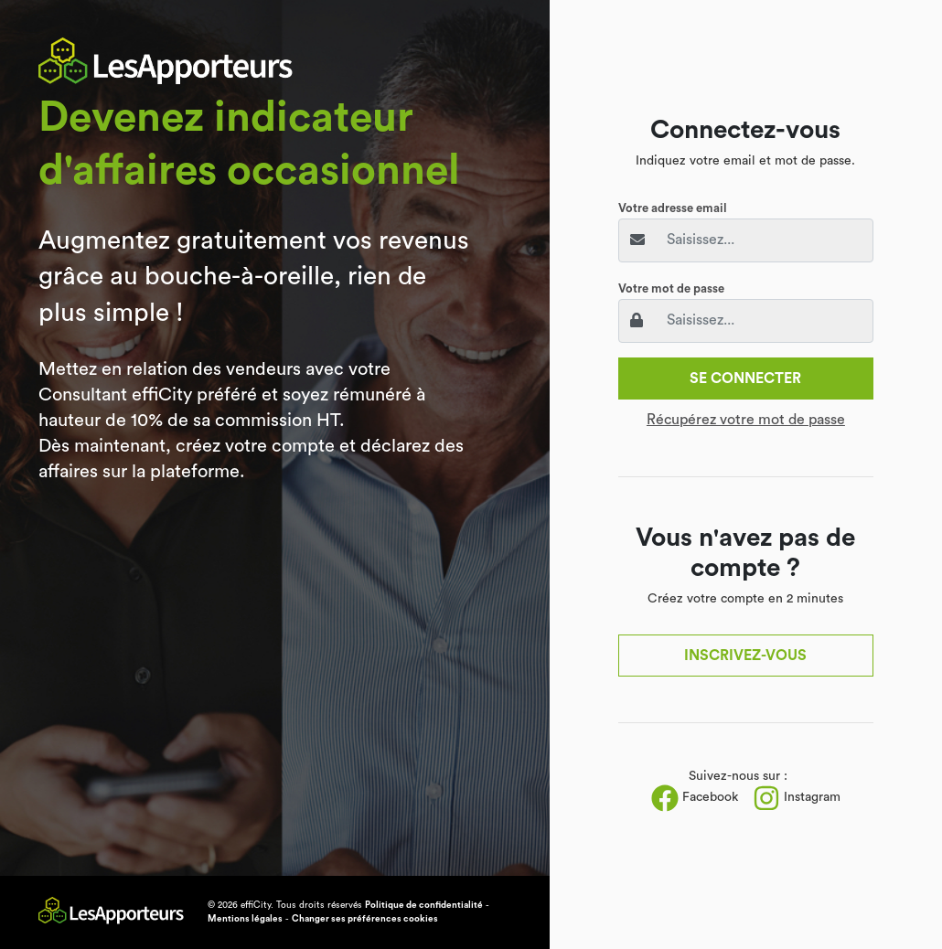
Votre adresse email (672, 208)
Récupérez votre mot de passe (746, 419)
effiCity (256, 905)
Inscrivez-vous (745, 655)
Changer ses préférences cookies (365, 918)
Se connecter (745, 378)
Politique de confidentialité (424, 905)
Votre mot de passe (671, 288)
